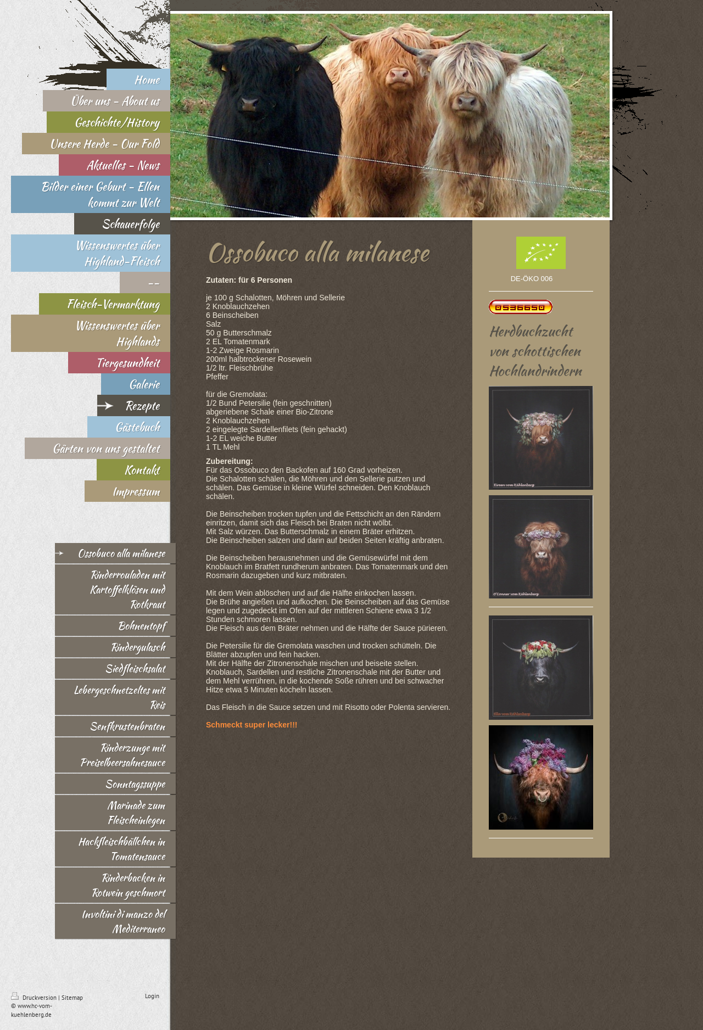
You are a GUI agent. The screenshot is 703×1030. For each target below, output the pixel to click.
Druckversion (34, 997)
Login (152, 996)
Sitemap (72, 997)
